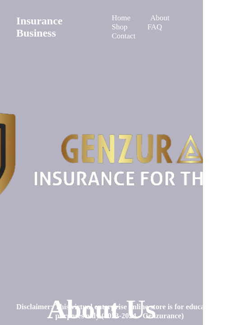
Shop (120, 27)
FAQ (154, 27)
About (160, 18)
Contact (124, 36)
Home (121, 18)
